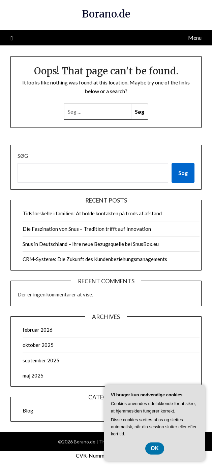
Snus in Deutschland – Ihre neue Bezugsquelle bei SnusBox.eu (91, 244)
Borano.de (106, 14)
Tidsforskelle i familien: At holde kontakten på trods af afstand (92, 213)
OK (155, 448)
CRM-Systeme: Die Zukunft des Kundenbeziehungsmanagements (95, 259)
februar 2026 (38, 330)
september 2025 (41, 360)
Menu (195, 37)
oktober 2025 (38, 345)
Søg (23, 156)
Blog (28, 410)
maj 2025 (33, 375)
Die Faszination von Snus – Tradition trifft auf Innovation (87, 229)
